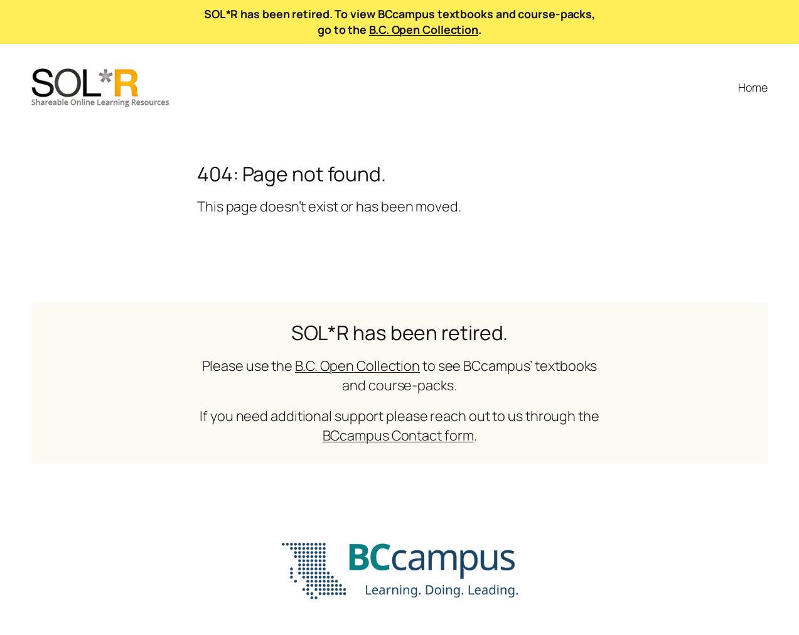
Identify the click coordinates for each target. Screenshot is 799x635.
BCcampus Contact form (398, 435)
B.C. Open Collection (423, 29)
